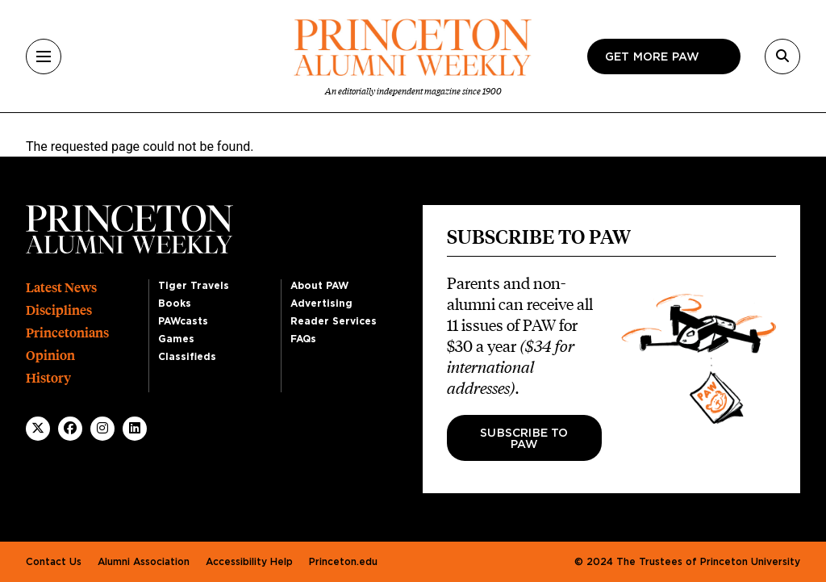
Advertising (321, 303)
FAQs (303, 339)
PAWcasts (183, 321)
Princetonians (67, 333)
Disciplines (59, 310)
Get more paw (652, 57)
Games (176, 339)
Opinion (50, 355)
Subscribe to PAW (524, 439)
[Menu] (43, 56)
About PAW (319, 286)
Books (174, 303)
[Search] (782, 56)
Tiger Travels (193, 286)
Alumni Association (144, 562)
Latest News (61, 287)
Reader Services (333, 321)
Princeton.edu (343, 562)
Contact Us (53, 562)
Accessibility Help (249, 562)
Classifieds (187, 357)
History (48, 378)
